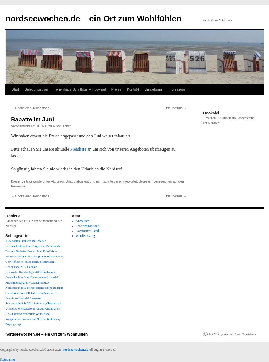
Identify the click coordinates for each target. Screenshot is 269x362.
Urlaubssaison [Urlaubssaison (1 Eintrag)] (13, 313)
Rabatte (107, 181)
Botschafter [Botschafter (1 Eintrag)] (39, 240)
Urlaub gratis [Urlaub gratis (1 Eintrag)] (52, 308)
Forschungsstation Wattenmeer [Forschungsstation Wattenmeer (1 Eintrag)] (45, 256)
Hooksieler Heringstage (30, 108)
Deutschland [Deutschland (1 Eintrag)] (35, 251)
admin (67, 126)
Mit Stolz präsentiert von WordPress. (233, 334)
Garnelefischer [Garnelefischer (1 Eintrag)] (14, 261)
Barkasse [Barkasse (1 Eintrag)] (26, 240)
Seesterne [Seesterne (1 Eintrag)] (35, 298)
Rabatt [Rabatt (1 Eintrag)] (23, 292)
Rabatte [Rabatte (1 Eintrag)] (32, 292)
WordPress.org (85, 236)
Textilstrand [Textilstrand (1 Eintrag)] (54, 303)
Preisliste (78, 149)
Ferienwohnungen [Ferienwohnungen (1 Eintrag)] (16, 256)
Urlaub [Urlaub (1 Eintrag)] (40, 308)
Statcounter (7, 359)
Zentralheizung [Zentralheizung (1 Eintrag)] (52, 319)
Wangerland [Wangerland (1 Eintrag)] (43, 313)
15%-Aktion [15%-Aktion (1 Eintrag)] (12, 240)
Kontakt (133, 89)
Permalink (18, 186)
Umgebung (153, 89)
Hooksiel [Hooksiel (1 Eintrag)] (32, 266)
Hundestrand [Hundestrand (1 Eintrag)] (48, 272)
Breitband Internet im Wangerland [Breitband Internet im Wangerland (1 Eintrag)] (25, 246)
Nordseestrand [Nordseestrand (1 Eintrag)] (35, 287)
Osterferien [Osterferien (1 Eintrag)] (12, 292)
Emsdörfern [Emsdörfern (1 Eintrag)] (50, 251)
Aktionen (57, 181)
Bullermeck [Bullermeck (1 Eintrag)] (53, 246)
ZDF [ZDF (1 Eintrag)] (39, 319)
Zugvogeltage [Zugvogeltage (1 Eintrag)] (13, 324)
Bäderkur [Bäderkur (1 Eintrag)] (21, 251)
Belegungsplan (36, 89)
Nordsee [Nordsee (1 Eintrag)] (45, 282)
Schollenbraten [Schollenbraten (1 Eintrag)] (46, 292)
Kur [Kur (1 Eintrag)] (26, 277)
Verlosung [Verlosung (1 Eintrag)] (29, 313)
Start (15, 89)
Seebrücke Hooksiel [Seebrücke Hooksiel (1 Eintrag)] (17, 298)
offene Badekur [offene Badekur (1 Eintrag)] (54, 287)
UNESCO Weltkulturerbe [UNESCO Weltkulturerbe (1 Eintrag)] (20, 308)
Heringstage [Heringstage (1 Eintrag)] (48, 261)
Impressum (176, 89)
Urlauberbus (175, 108)
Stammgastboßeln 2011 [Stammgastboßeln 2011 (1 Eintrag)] (19, 303)
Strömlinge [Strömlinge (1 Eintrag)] (40, 303)
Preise (116, 89)
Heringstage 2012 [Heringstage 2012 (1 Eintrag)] (15, 266)
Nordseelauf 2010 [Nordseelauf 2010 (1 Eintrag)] (15, 287)
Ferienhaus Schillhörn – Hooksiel (80, 89)
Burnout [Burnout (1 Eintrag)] (10, 251)
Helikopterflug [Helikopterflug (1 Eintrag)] (32, 261)
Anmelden (82, 221)
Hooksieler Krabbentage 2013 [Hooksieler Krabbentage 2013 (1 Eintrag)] (23, 272)
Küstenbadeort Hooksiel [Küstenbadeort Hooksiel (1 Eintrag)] (44, 277)
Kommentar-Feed (87, 231)
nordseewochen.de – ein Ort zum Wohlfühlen (93, 18)
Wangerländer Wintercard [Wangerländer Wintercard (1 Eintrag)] (20, 319)
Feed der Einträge (87, 226)
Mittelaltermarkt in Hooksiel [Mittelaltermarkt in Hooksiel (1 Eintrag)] (22, 282)
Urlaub (70, 181)
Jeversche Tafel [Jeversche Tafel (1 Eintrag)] (14, 277)
